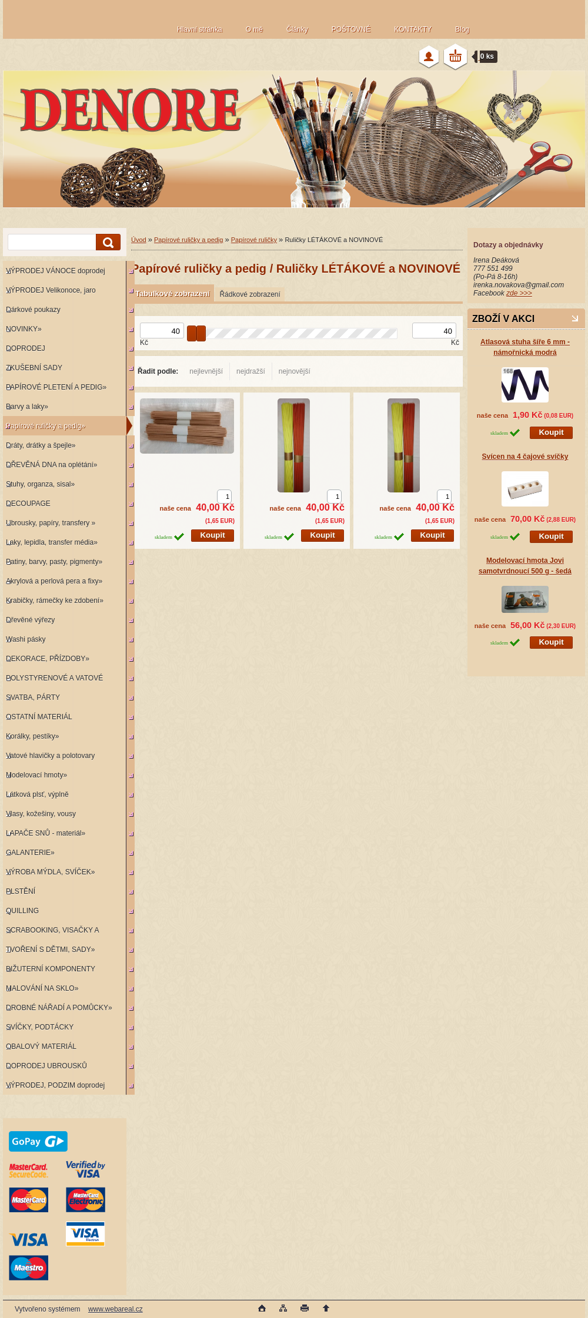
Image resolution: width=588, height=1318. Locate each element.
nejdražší (250, 371)
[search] (106, 242)
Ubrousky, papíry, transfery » (50, 523)
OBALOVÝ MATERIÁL (41, 1046)
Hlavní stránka (199, 29)
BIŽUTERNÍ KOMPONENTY (50, 969)
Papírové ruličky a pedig (188, 239)
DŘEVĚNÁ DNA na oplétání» (51, 465)
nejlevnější (206, 371)
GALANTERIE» (30, 853)
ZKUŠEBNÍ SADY (34, 368)
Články (297, 29)
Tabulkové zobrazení (172, 293)
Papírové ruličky (254, 239)
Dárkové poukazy (33, 310)
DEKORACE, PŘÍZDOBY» (47, 659)
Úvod (138, 239)
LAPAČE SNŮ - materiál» (45, 833)
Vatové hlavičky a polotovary (50, 756)
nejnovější (294, 371)
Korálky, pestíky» (32, 736)
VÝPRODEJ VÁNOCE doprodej (55, 271)
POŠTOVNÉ (351, 29)
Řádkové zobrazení (249, 294)
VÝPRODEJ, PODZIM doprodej (55, 1085)
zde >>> (519, 293)
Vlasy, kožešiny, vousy (41, 814)
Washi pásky (26, 639)
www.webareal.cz (115, 1309)
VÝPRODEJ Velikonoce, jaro (51, 290)
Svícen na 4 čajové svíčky (525, 456)
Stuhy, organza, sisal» (40, 484)
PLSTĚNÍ (20, 891)
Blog (462, 29)
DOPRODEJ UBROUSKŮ (46, 1066)
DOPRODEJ (25, 348)
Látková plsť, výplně (37, 794)
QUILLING (22, 911)
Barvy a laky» (27, 407)
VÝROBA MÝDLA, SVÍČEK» (50, 872)
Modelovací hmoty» (36, 775)
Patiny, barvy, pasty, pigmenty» (54, 562)
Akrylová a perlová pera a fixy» (54, 581)
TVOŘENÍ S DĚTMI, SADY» (50, 949)
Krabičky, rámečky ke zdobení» (54, 600)
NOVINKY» (24, 329)
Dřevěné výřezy (30, 620)
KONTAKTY (413, 29)
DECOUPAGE (28, 503)
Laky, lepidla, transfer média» (52, 542)
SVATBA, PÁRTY (33, 697)
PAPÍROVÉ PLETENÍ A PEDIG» (56, 387)
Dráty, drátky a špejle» (41, 445)
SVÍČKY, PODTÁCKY (40, 1027)
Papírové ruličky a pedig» (45, 426)
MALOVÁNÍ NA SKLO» (42, 988)
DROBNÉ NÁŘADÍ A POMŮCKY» (59, 1008)
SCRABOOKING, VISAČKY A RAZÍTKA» (51, 933)
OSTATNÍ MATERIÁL (39, 717)
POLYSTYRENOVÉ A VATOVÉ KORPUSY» (53, 680)
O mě (254, 29)
